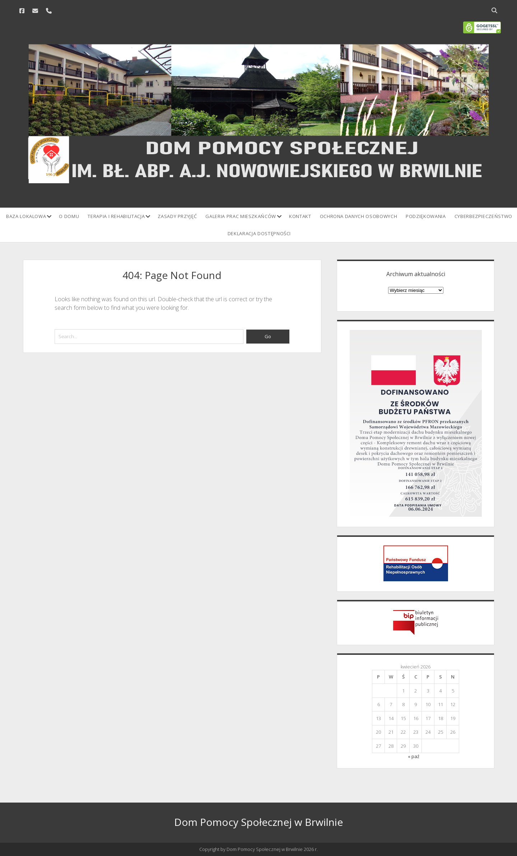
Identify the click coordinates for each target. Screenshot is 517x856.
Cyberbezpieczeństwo (483, 216)
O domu (69, 216)
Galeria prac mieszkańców (240, 216)
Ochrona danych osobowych (358, 216)
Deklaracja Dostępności (259, 233)
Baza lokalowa (26, 216)
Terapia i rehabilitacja (116, 216)
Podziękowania (426, 216)
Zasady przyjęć (177, 216)
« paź (413, 756)
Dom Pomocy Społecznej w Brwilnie (258, 822)
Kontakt (300, 216)
